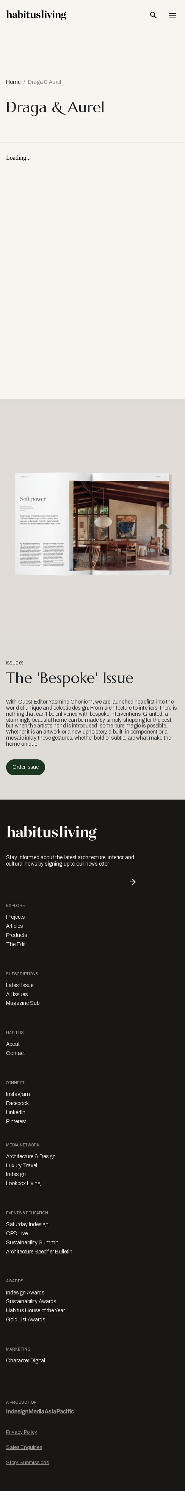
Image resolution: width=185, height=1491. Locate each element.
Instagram (18, 1094)
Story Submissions (27, 1462)
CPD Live (17, 1233)
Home (13, 82)
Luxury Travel (21, 1165)
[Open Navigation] (172, 15)
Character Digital (25, 1360)
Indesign (16, 1174)
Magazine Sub (22, 1003)
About (13, 1044)
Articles (14, 926)
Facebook (17, 1103)
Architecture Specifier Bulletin (39, 1252)
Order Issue (26, 767)
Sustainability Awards (31, 1301)
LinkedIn (15, 1112)
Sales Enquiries (24, 1447)
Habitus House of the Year (35, 1310)
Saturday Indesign (27, 1224)
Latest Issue (19, 985)
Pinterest (16, 1121)
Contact (15, 1053)
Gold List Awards (25, 1320)
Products (16, 935)
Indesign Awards (25, 1293)
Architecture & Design (31, 1156)
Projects (15, 917)
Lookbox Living (23, 1183)
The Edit (16, 944)
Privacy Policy (21, 1432)
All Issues (17, 994)
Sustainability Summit (32, 1242)
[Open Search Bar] (153, 15)
